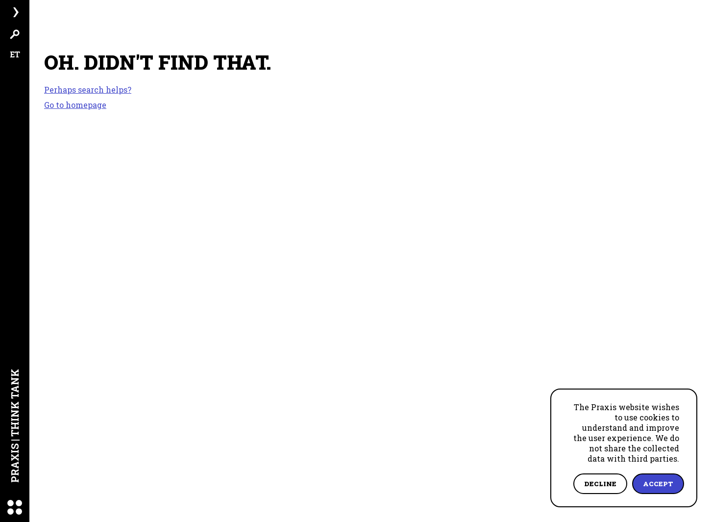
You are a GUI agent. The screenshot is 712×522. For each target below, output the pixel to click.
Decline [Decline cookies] (600, 483)
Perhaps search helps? (87, 90)
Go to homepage (75, 105)
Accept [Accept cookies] (658, 483)
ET (15, 54)
